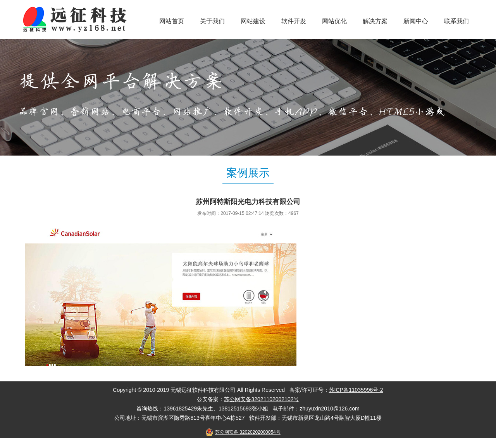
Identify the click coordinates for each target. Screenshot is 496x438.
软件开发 (293, 21)
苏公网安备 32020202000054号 (248, 432)
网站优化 (334, 21)
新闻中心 (415, 21)
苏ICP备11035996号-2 (356, 390)
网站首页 (171, 21)
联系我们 (456, 21)
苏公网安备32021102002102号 (261, 399)
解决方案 (375, 21)
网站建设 (253, 21)
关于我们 (212, 21)
